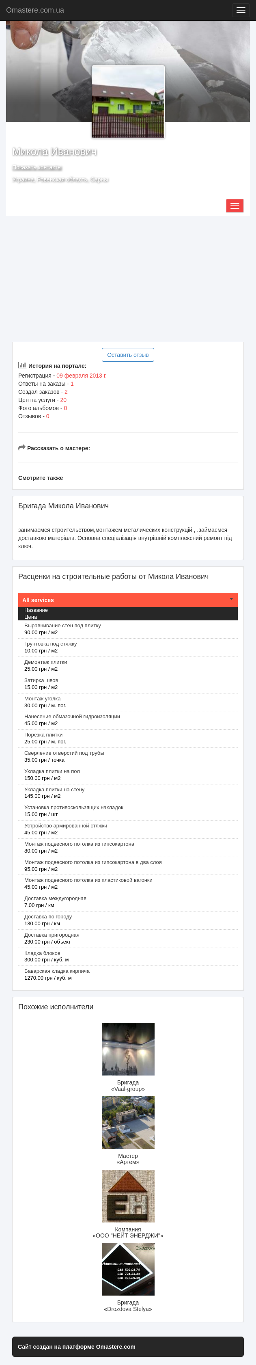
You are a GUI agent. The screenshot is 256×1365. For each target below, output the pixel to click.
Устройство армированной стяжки (65, 826)
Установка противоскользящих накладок (73, 807)
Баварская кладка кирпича (57, 971)
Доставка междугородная (55, 898)
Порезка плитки (43, 735)
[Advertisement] (128, 279)
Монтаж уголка (42, 698)
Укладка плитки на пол (52, 771)
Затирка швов (41, 680)
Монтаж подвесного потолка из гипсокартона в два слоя (93, 862)
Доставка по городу (48, 917)
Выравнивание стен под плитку (62, 625)
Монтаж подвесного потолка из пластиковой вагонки (88, 880)
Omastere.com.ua (35, 10)
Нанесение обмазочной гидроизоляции (72, 716)
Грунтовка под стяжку (50, 644)
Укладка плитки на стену (54, 789)
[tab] (128, 600)
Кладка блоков (42, 953)
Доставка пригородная (52, 935)
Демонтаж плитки (45, 662)
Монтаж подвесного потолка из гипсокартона (79, 844)
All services (38, 600)
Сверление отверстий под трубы (64, 753)
